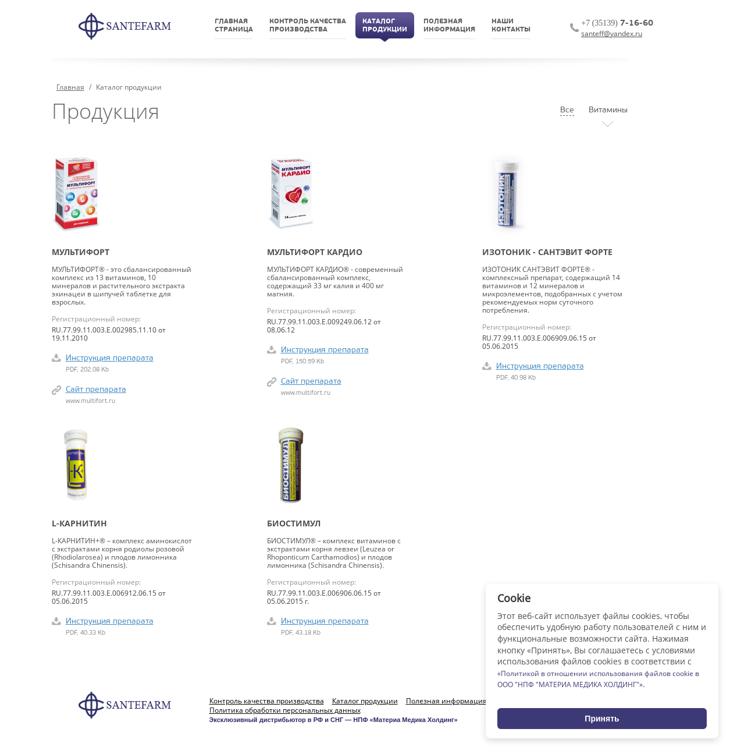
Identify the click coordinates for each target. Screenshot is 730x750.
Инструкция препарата (110, 358)
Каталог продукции (365, 701)
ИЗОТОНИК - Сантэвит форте (547, 252)
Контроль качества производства (266, 701)
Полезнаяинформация (449, 25)
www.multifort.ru (90, 401)
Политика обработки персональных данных (285, 710)
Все (567, 110)
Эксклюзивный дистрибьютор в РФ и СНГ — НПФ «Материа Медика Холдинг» (333, 719)
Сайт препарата (96, 389)
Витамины (608, 110)
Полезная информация (446, 701)
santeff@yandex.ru (611, 33)
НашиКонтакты (511, 25)
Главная (70, 87)
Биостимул (294, 523)
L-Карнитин (79, 523)
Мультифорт (80, 252)
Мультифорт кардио (314, 252)
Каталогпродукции (384, 25)
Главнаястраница (234, 25)
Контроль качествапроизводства (307, 25)
